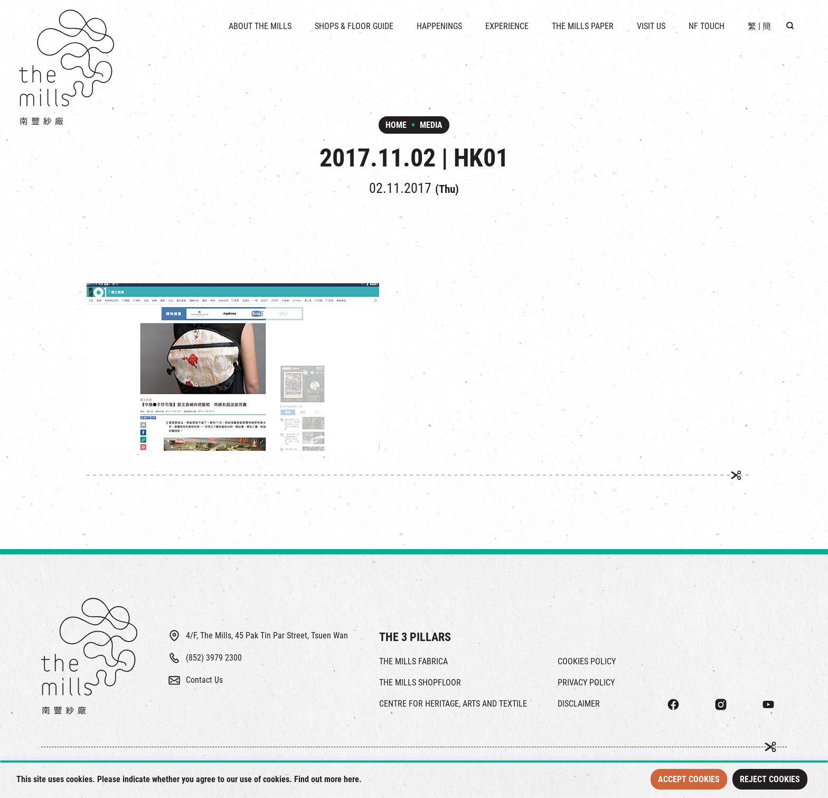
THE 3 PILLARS (415, 637)
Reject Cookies (770, 779)
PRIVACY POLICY (586, 683)
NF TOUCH (706, 26)
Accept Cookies (689, 779)
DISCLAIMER (579, 704)
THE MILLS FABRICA (413, 661)
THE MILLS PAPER (583, 26)
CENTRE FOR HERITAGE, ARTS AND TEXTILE (453, 704)
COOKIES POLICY (587, 661)
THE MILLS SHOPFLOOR (420, 683)
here (351, 779)
